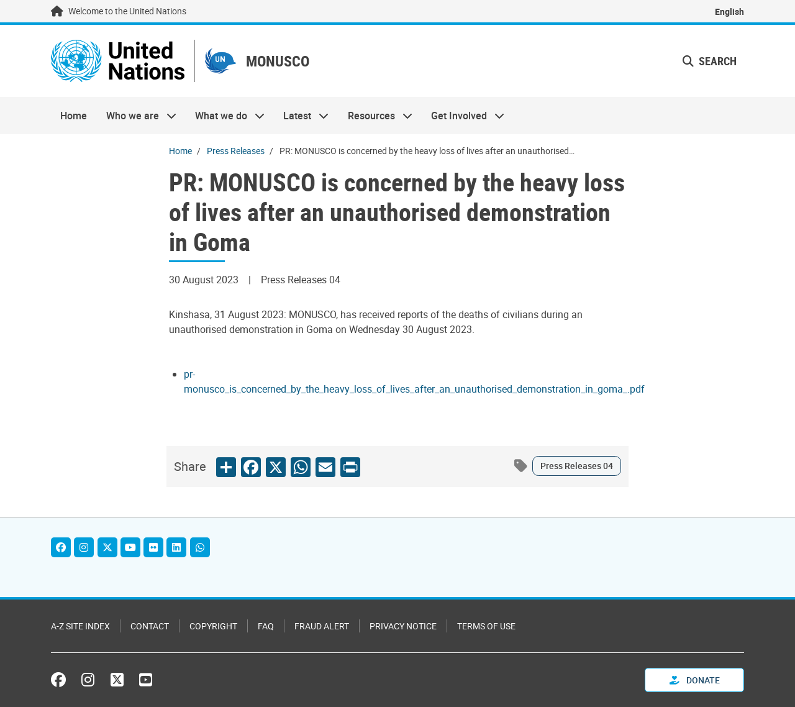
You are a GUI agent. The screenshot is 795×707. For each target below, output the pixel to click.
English (729, 11)
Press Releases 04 (576, 466)
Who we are (136, 115)
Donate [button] (695, 680)
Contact (149, 626)
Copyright (213, 626)
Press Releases (236, 151)
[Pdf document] (414, 389)
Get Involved (463, 115)
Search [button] (710, 60)
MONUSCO (277, 61)
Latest (301, 115)
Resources (375, 115)
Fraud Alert (321, 626)
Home (73, 115)
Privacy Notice (403, 626)
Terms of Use (486, 626)
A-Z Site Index (80, 626)
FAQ (266, 626)
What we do (225, 115)
